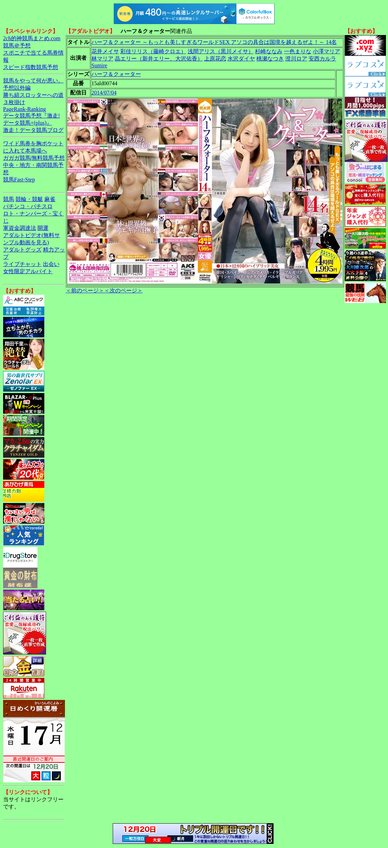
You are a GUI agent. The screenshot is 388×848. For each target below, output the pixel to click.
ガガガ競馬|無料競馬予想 (34, 158)
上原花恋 (215, 59)
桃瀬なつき (270, 59)
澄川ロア (296, 59)
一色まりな (297, 51)
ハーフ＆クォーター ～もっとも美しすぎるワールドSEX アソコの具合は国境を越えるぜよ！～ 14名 (214, 42)
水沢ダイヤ (241, 59)
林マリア (102, 59)
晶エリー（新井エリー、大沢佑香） (159, 59)
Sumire (99, 65)
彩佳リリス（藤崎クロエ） (153, 51)
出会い (51, 264)
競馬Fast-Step (19, 179)
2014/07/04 (104, 93)
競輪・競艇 (29, 199)
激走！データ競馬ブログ (33, 130)
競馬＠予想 (17, 45)
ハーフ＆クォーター (116, 74)
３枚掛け (14, 102)
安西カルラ (322, 59)
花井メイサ (105, 51)
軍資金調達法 (19, 228)
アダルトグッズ (22, 250)
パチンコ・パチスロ (28, 206)
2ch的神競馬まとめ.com (31, 38)
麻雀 (49, 199)
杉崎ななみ (268, 51)
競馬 (8, 199)
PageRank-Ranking (24, 109)
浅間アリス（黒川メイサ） (221, 51)
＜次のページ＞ (123, 290)
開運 (42, 228)
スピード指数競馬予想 (30, 67)
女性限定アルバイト (28, 271)
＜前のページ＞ (85, 290)
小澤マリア (326, 51)
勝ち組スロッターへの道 (33, 95)
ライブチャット (22, 264)
